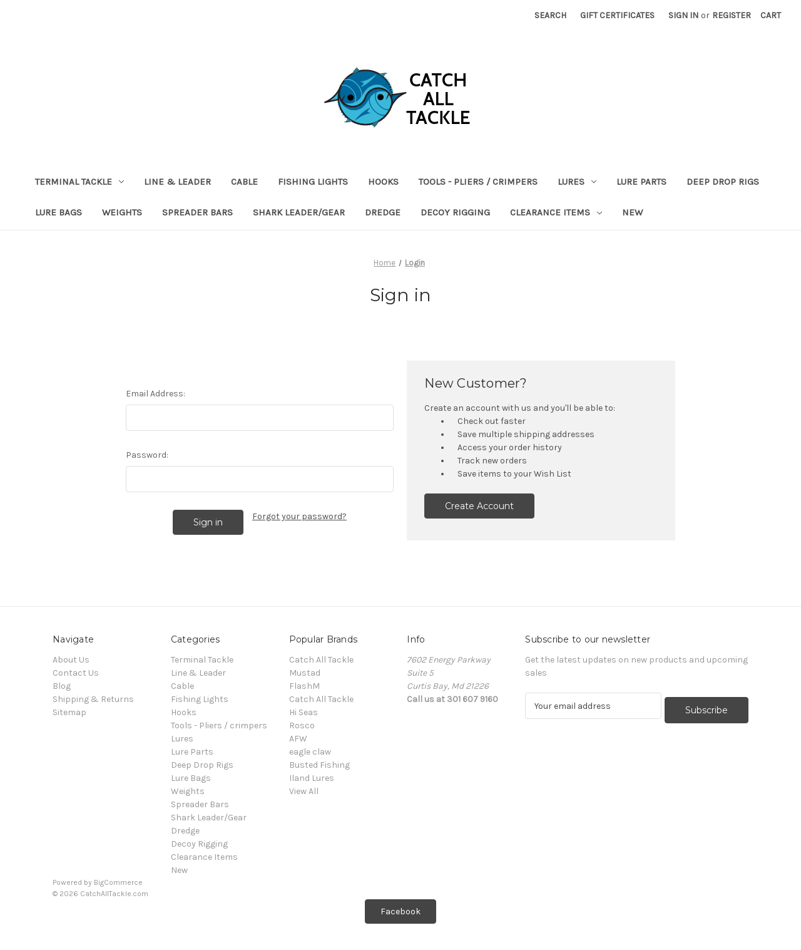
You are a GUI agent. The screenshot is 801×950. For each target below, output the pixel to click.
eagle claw (310, 751)
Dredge (382, 212)
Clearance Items (556, 212)
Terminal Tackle (79, 181)
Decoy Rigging (455, 212)
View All (304, 791)
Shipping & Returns (93, 699)
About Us (71, 659)
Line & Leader (177, 181)
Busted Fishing (319, 765)
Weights (122, 212)
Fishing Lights (313, 181)
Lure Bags (58, 212)
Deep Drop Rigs (722, 181)
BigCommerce (118, 882)
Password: (147, 455)
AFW (298, 738)
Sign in (683, 15)
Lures (577, 181)
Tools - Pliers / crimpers (478, 181)
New (632, 212)
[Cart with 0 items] (770, 15)
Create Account (479, 506)
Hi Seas (303, 712)
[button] (400, 911)
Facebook (400, 911)
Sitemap (69, 712)
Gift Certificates (617, 15)
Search (550, 15)
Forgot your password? (299, 516)
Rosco (302, 725)
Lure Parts (641, 181)
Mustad (304, 673)
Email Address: (155, 393)
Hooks (383, 181)
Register (731, 15)
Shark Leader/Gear (299, 212)
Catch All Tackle (321, 659)
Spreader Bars (197, 212)
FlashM (304, 686)
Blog (62, 686)
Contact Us (76, 673)
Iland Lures (311, 778)
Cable (244, 181)
